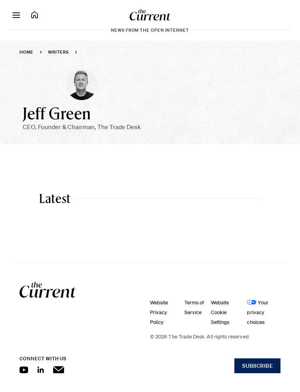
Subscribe (257, 365)
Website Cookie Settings (220, 312)
